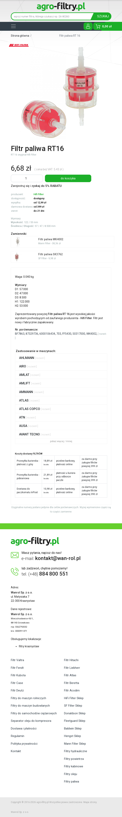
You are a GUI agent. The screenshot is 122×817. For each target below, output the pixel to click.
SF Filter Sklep (73, 705)
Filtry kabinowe (73, 766)
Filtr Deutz (17, 690)
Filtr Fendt (17, 668)
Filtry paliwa (71, 781)
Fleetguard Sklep (74, 721)
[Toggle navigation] (13, 26)
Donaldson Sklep (75, 713)
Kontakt (16, 751)
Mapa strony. (90, 802)
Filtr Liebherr (72, 668)
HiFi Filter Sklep (74, 698)
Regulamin (17, 736)
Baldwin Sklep (73, 728)
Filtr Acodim (72, 690)
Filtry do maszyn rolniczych (28, 698)
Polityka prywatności (24, 743)
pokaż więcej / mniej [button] (61, 441)
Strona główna (20, 35)
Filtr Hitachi (71, 660)
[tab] (61, 358)
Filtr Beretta (71, 683)
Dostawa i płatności (23, 728)
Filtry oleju (70, 774)
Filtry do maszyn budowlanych (30, 705)
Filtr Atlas (70, 675)
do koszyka (68, 178)
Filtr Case (17, 683)
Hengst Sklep (72, 736)
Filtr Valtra (17, 660)
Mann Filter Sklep (75, 743)
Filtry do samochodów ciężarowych (34, 713)
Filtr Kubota (18, 675)
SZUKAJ (103, 16)
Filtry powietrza (74, 759)
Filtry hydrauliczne (75, 751)
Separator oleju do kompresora (31, 721)
